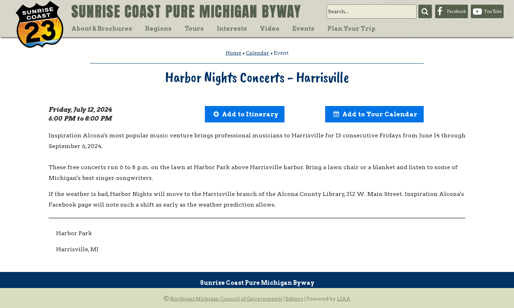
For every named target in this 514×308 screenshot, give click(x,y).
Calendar (257, 53)
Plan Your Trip (351, 28)
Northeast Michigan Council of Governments (226, 299)
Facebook (456, 11)
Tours (194, 28)
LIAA (344, 299)
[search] (372, 11)
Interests (232, 28)
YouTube (493, 11)
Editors (294, 299)
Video (269, 28)
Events (303, 28)
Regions (158, 28)
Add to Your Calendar (379, 114)
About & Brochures (101, 28)
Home (233, 53)
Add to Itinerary (250, 114)
